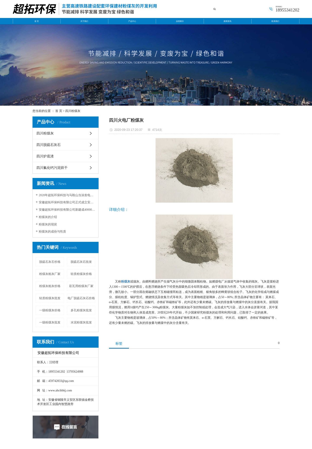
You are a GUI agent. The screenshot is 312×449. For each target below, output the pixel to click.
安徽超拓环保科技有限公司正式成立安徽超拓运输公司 (67, 202)
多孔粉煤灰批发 (81, 310)
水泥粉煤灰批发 (81, 322)
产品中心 (132, 21)
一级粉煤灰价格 (49, 310)
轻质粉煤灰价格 (81, 274)
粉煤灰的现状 (48, 224)
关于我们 (84, 21)
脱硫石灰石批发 (81, 261)
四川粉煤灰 (72, 111)
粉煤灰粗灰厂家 (49, 274)
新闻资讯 (227, 21)
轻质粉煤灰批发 (49, 298)
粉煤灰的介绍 (48, 217)
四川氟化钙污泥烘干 (52, 168)
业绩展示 (180, 21)
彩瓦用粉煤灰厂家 (81, 286)
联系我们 (275, 21)
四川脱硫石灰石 (48, 145)
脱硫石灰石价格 (49, 261)
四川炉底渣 (45, 156)
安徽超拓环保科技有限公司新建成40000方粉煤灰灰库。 (67, 209)
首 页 (36, 21)
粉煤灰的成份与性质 (52, 231)
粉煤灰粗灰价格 (49, 286)
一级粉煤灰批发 (49, 322)
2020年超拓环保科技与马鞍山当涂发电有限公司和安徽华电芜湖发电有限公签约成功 (67, 195)
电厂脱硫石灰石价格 (81, 298)
